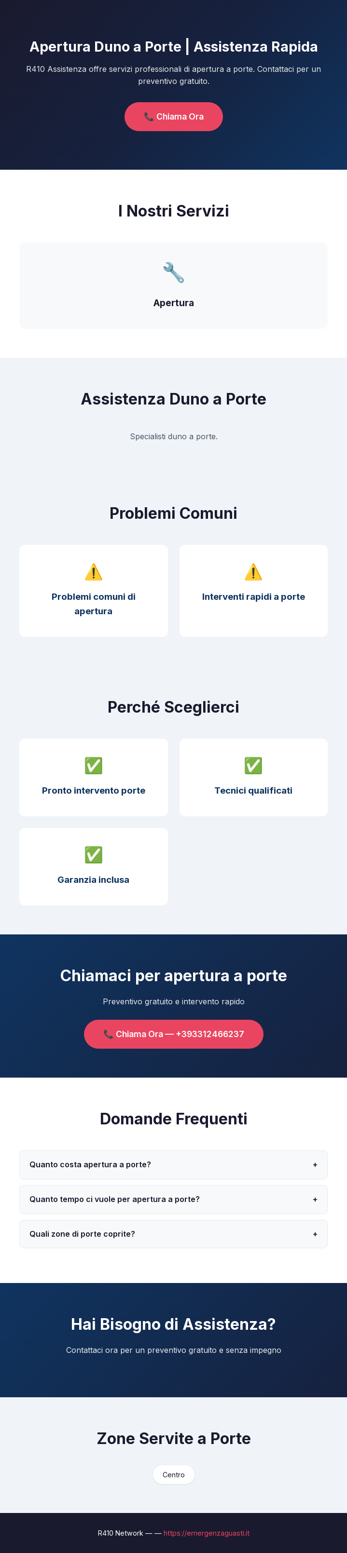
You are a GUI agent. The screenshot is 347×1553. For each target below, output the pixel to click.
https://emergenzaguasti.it (207, 1533)
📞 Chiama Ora (174, 116)
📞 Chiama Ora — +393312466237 (173, 1034)
